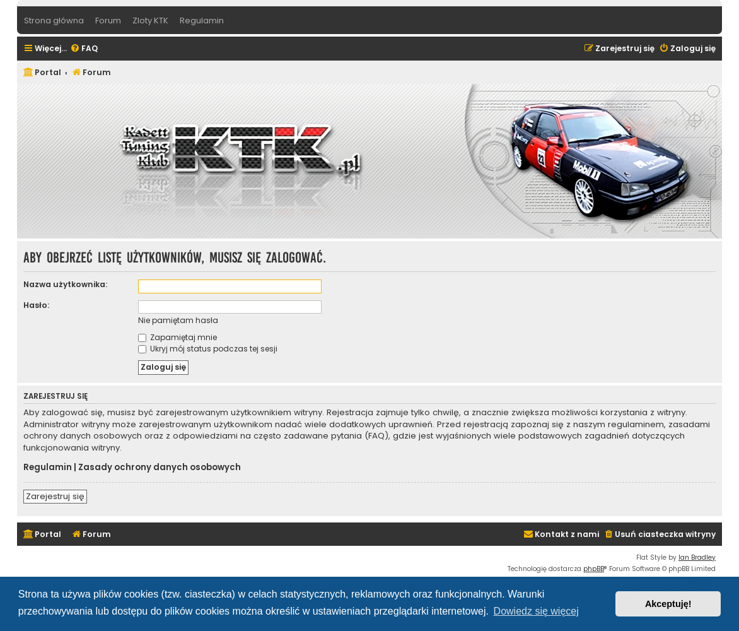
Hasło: (36, 305)
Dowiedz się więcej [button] (536, 611)
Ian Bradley (697, 557)
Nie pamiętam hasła (178, 320)
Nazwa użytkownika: (65, 284)
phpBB (593, 569)
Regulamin (47, 467)
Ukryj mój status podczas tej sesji (207, 348)
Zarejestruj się (55, 496)
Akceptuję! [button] (668, 604)
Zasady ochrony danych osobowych (159, 467)
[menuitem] (84, 48)
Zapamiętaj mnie (177, 337)
